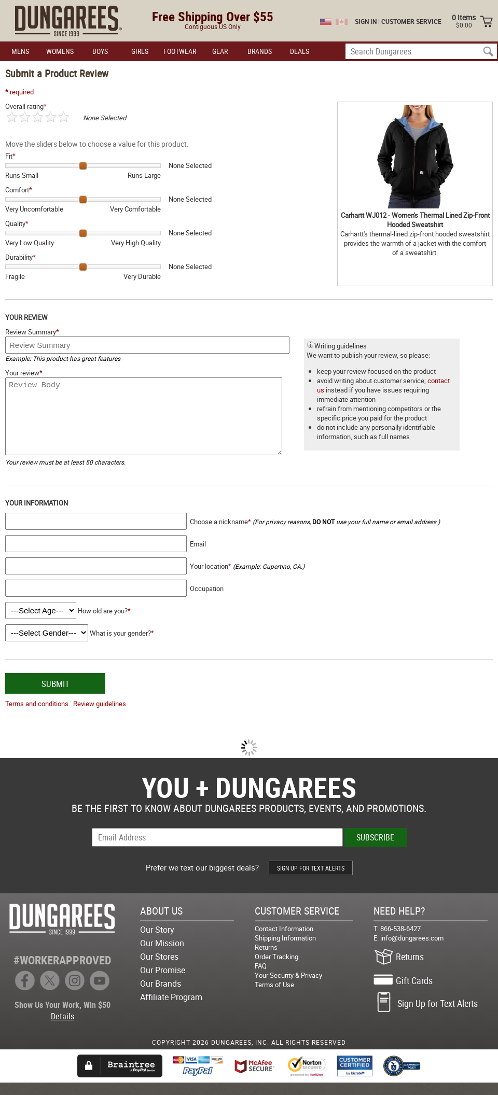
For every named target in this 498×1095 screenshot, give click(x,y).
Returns (266, 959)
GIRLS (139, 51)
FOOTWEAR (179, 51)
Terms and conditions (36, 716)
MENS (20, 51)
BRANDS (259, 51)
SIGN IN (366, 21)
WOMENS (60, 51)
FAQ (261, 978)
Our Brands (160, 996)
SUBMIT (56, 696)
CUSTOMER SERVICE (411, 21)
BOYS (100, 51)
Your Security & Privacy (288, 987)
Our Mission (162, 955)
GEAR (220, 51)
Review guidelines (99, 716)
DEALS (299, 51)
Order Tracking (276, 969)
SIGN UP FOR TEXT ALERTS (310, 880)
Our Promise (162, 982)
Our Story (157, 942)
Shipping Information (285, 950)
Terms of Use (274, 997)
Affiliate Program (171, 1009)
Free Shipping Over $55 (212, 16)
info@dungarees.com (412, 950)
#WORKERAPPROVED (62, 972)
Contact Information (284, 941)
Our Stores (159, 969)
